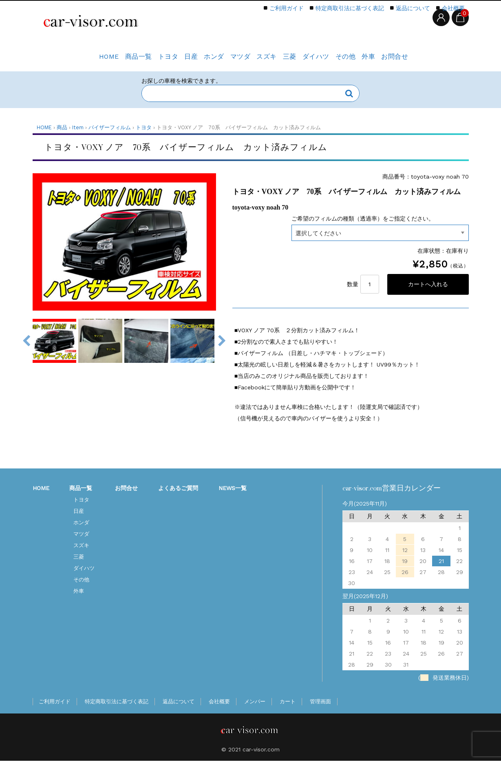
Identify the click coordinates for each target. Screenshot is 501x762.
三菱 (296, 52)
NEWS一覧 (232, 489)
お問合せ (425, 52)
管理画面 (320, 703)
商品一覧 (107, 52)
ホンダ (202, 52)
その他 (364, 52)
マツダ (234, 52)
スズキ (267, 52)
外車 (393, 52)
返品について (413, 8)
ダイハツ (328, 52)
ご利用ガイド (286, 8)
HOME (72, 52)
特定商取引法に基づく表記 (350, 8)
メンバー (254, 703)
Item (78, 127)
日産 (172, 52)
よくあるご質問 (178, 489)
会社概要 (453, 8)
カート (288, 703)
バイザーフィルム (109, 127)
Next (222, 341)
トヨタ (143, 52)
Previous (26, 341)
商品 (62, 127)
